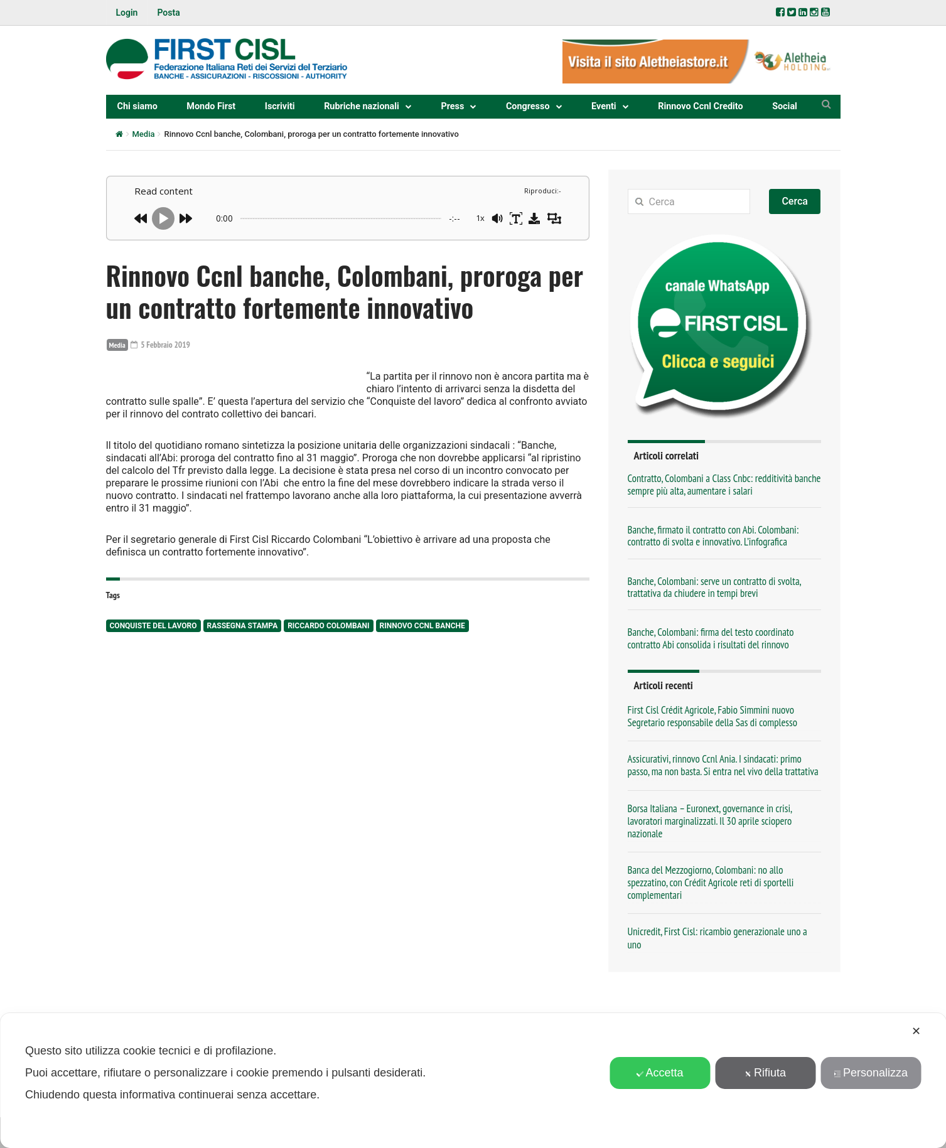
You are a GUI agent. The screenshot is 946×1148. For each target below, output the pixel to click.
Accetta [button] (660, 1072)
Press (452, 106)
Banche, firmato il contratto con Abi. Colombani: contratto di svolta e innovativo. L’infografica (713, 536)
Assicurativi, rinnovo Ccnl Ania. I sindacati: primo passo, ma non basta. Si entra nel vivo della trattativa (723, 765)
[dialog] (473, 1080)
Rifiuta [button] (765, 1072)
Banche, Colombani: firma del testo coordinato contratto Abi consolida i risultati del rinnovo (711, 638)
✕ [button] (916, 1031)
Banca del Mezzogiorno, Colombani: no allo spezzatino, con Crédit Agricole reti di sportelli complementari (711, 882)
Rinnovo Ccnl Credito (700, 106)
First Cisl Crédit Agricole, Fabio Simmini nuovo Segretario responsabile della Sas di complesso (712, 716)
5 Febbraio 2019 (162, 344)
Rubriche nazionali (361, 106)
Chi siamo (137, 106)
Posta (168, 13)
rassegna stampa (242, 701)
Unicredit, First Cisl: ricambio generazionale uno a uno (717, 938)
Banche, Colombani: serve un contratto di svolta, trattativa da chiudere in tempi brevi (714, 587)
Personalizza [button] (871, 1072)
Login (127, 13)
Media (143, 134)
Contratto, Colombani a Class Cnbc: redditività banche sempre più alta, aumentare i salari (724, 484)
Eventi (603, 106)
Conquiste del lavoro (153, 701)
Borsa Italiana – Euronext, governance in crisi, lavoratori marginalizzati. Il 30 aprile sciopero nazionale (710, 821)
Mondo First (210, 106)
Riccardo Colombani (328, 701)
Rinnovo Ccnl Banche (422, 701)
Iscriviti (280, 106)
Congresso (528, 106)
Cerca (795, 201)
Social (784, 106)
